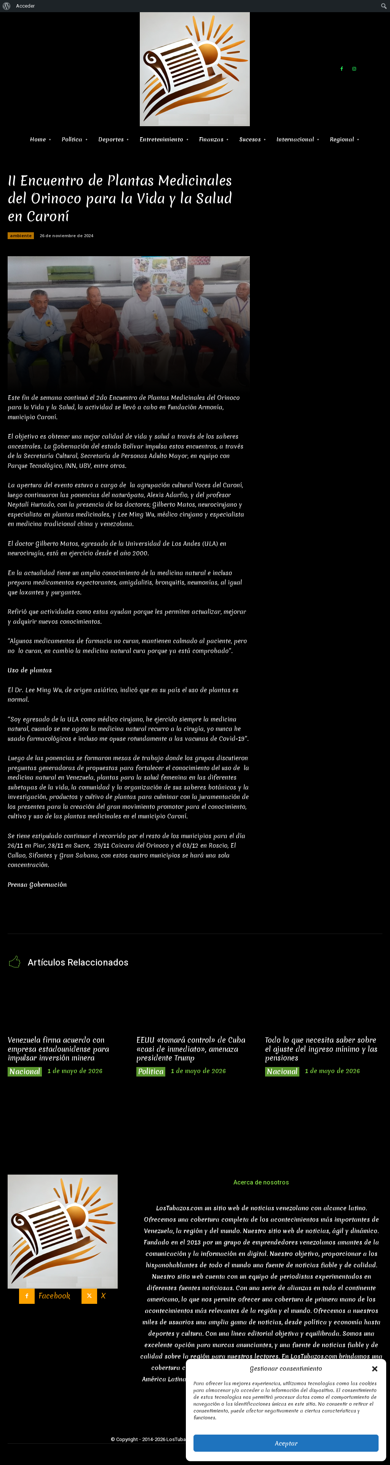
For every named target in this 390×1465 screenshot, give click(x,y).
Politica (150, 1072)
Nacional (25, 1072)
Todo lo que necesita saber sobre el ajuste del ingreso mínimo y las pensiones (321, 1049)
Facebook (54, 1296)
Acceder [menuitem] (25, 6)
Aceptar (286, 1443)
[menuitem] (6, 6)
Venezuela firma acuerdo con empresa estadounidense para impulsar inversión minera (58, 1049)
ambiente (21, 235)
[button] (375, 1369)
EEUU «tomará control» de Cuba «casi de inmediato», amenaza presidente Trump (190, 1049)
